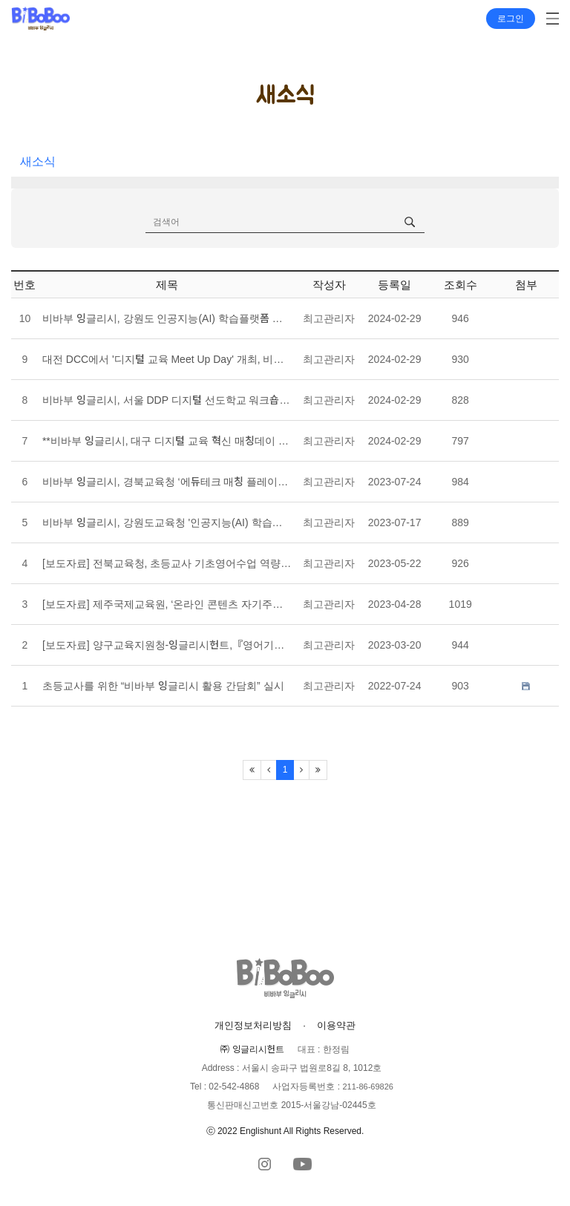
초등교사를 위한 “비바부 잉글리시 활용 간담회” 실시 (163, 686)
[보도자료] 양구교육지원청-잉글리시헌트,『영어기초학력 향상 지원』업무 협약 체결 (167, 645)
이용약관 (336, 1025)
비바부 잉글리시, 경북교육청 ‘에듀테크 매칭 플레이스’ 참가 (167, 482)
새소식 (38, 161)
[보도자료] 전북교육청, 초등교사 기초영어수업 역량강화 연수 (167, 563)
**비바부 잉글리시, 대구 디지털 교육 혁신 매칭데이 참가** (167, 441)
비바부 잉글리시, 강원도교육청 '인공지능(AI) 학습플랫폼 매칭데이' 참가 (167, 522)
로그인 (510, 18)
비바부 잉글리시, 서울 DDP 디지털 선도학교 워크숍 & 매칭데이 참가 (167, 400)
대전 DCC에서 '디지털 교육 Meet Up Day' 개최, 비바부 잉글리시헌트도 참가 (167, 359)
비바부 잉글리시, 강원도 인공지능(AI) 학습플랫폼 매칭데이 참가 (167, 318)
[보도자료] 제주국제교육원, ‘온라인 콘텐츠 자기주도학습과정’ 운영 (167, 604)
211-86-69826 (367, 1086)
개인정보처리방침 (253, 1025)
